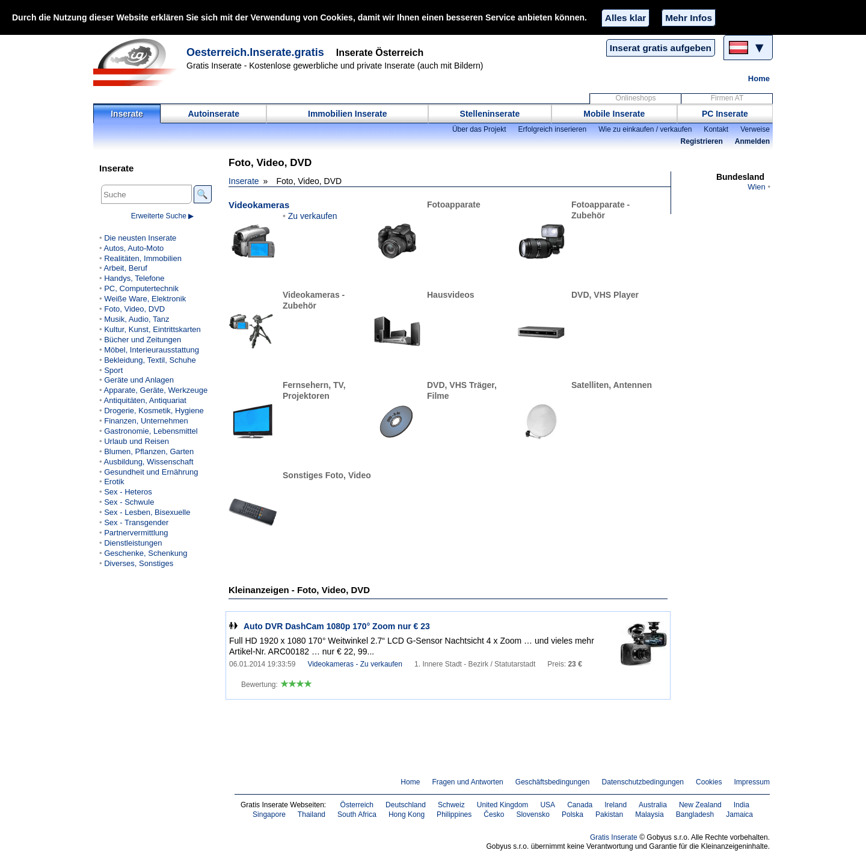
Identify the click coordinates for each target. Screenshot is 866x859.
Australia (653, 805)
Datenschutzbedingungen (643, 782)
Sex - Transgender (136, 522)
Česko (494, 814)
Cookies (709, 782)
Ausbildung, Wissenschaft (148, 461)
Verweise (755, 129)
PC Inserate (725, 114)
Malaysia (649, 814)
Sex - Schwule (129, 501)
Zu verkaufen (312, 216)
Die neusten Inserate (140, 237)
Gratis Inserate (613, 837)
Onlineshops (636, 98)
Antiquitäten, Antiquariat (144, 400)
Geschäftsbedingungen (552, 782)
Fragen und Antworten (467, 782)
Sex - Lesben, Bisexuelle (147, 512)
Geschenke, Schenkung (145, 553)
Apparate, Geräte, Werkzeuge (155, 390)
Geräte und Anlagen (139, 379)
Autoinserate (213, 114)
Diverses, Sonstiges (138, 563)
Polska (572, 814)
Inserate (127, 114)
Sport (113, 370)
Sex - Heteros (128, 491)
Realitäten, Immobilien (143, 258)
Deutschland (405, 805)
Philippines (454, 814)
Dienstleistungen (133, 542)
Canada (579, 805)
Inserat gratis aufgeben (660, 48)
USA (547, 805)
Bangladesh (695, 814)
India (741, 805)
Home (759, 78)
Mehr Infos (688, 18)
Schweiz (451, 805)
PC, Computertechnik (141, 288)
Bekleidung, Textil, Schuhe (149, 360)
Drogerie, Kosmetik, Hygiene (154, 410)
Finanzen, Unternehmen (146, 420)
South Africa (356, 814)
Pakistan (609, 814)
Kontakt (716, 129)
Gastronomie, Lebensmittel (151, 431)
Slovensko (533, 814)
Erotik (114, 481)
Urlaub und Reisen (136, 441)
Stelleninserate (490, 114)
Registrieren (702, 141)
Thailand (311, 814)
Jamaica (739, 814)
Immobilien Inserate (347, 114)
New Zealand (700, 805)
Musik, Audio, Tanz (136, 319)
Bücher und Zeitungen (142, 339)
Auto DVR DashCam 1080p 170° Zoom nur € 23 (337, 626)
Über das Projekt (479, 129)
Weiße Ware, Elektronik (145, 298)
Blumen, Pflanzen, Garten (149, 451)
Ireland (615, 805)
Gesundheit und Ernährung (151, 471)
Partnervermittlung (136, 532)
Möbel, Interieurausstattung (151, 349)
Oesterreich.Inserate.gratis (255, 52)
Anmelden (752, 141)
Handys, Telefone (134, 278)
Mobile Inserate (614, 114)
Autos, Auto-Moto (133, 248)
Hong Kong (406, 814)
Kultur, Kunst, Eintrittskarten (152, 329)
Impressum (752, 782)
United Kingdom (503, 805)
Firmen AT (727, 98)
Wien (757, 186)
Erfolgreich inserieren (552, 129)
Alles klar (625, 18)
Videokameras (259, 205)
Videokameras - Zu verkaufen (354, 664)
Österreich (357, 805)
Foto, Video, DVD (134, 308)
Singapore (269, 814)
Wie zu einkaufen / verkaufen (645, 129)
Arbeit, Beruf (125, 267)
